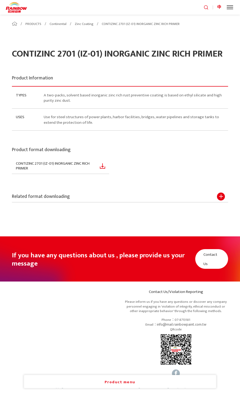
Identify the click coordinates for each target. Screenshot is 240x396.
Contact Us (210, 259)
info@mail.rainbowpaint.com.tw (181, 324)
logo (16, 7)
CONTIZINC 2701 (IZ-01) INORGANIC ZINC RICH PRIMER (141, 24)
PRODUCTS (33, 24)
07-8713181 (182, 320)
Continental (58, 24)
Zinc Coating (84, 24)
